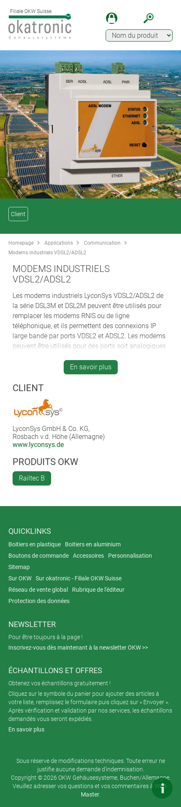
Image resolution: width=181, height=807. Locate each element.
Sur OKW (19, 578)
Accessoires (88, 555)
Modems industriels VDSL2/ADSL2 (47, 253)
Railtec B (32, 478)
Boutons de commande (38, 555)
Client (18, 214)
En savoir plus (90, 367)
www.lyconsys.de (38, 445)
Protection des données (39, 601)
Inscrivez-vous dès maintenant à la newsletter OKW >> (78, 647)
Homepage (21, 243)
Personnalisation (130, 555)
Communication (102, 243)
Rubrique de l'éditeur (98, 589)
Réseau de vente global (38, 589)
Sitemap (19, 567)
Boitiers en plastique (34, 544)
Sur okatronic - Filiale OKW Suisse (79, 578)
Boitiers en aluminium (93, 544)
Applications (58, 243)
